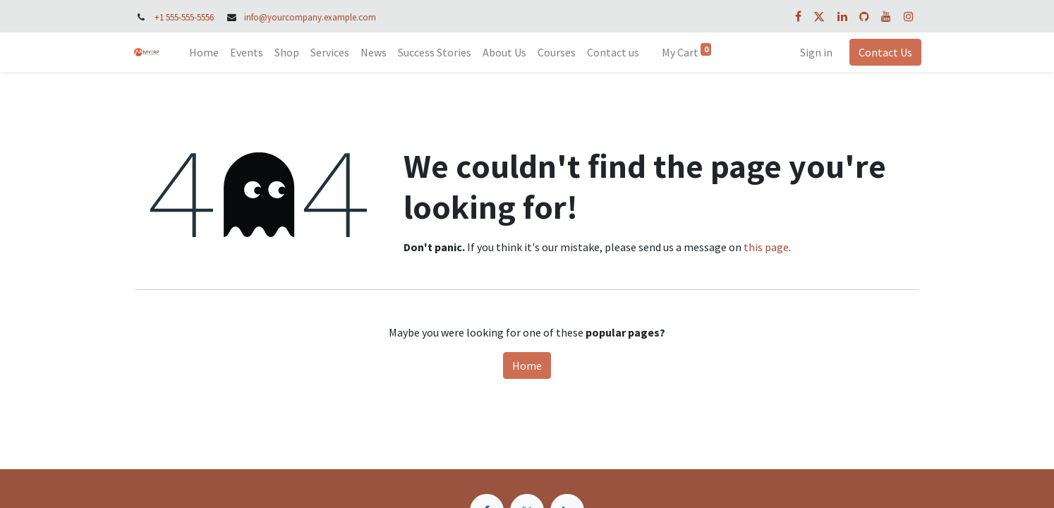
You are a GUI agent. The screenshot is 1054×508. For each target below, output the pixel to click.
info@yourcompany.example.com (310, 17)
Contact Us (882, 52)
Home (527, 365)
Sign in (813, 52)
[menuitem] (206, 52)
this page (766, 247)
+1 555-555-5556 (184, 17)
